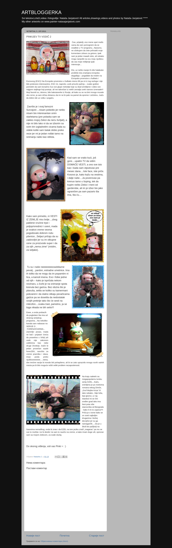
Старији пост (96, 535)
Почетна (64, 535)
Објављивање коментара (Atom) (54, 541)
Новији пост (33, 535)
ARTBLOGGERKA (41, 12)
